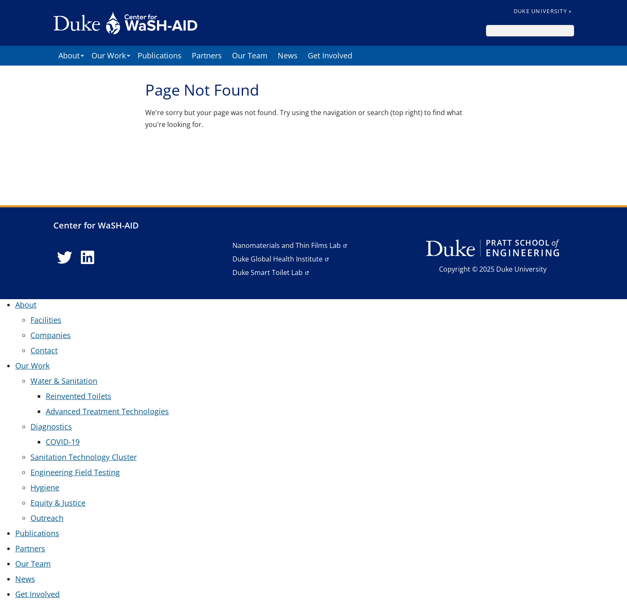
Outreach (47, 518)
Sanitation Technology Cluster (83, 457)
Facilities (45, 320)
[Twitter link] (64, 257)
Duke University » (543, 11)
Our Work (108, 55)
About (69, 55)
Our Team (250, 55)
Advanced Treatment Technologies (107, 411)
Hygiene (44, 487)
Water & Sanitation (63, 381)
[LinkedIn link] (87, 257)
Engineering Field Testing (75, 472)
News (288, 55)
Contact (44, 350)
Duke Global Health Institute (277, 259)
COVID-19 (63, 442)
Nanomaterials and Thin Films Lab (286, 245)
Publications (160, 55)
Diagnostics (51, 426)
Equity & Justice (58, 503)
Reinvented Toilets (78, 396)
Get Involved (330, 55)
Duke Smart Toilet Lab (267, 272)
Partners (207, 55)
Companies (50, 335)
